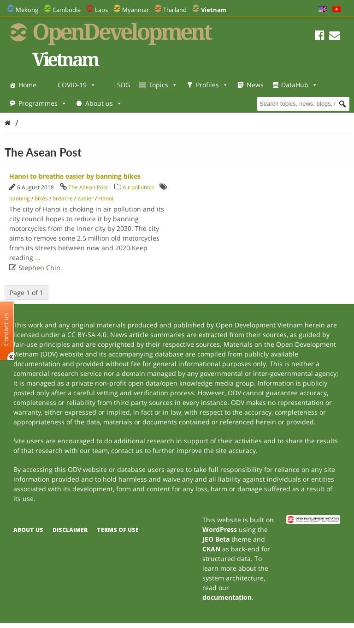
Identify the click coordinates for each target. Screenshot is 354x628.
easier (85, 198)
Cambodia (67, 10)
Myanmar (135, 10)
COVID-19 (77, 84)
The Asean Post (88, 187)
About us (103, 103)
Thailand (175, 10)
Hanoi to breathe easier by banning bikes (75, 176)
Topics (162, 84)
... (38, 257)
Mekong (27, 10)
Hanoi (105, 198)
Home (27, 84)
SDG (123, 84)
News (255, 84)
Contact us (6, 329)
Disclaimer (70, 530)
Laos (101, 10)
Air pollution (138, 187)
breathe (63, 198)
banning (19, 198)
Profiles (212, 84)
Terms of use (118, 530)
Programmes (42, 103)
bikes (41, 198)
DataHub (299, 84)
